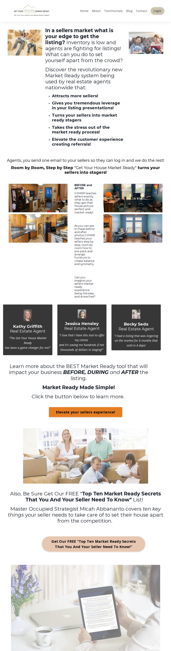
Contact (141, 11)
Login (157, 11)
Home (84, 11)
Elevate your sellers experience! (85, 412)
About (96, 11)
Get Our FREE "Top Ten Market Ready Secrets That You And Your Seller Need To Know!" (93, 544)
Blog (129, 11)
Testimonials (113, 11)
